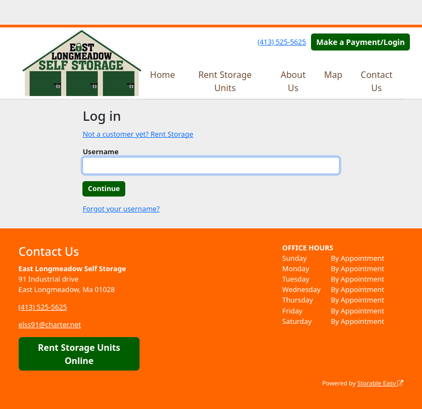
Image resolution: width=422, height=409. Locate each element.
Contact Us (376, 81)
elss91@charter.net (50, 324)
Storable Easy (380, 383)
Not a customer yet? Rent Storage (137, 134)
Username (100, 151)
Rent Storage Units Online (79, 354)
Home (162, 75)
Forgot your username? (120, 209)
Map (333, 75)
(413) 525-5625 (282, 42)
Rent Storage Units (225, 81)
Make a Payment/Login (360, 42)
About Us (293, 81)
